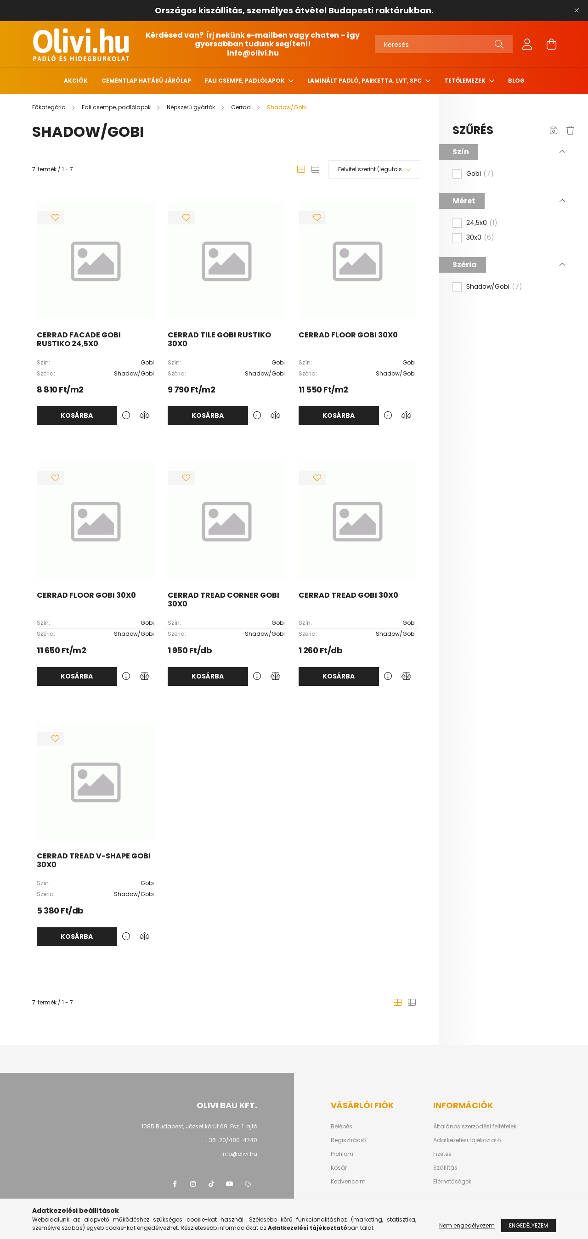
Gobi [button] (480, 174)
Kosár (339, 1168)
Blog (516, 80)
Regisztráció (348, 1140)
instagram (193, 1184)
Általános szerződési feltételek (474, 1126)
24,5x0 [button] (482, 223)
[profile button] (527, 44)
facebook (174, 1184)
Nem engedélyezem (467, 1226)
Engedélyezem (528, 1226)
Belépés (341, 1126)
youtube (229, 1184)
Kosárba (77, 415)
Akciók (76, 80)
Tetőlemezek (465, 80)
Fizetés (442, 1154)
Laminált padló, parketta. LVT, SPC (365, 80)
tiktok (211, 1184)
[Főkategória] (49, 107)
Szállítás (445, 1168)
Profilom (342, 1154)
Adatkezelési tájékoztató (467, 1140)
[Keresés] (444, 44)
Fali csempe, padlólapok (245, 80)
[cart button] (551, 44)
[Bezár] (576, 10)
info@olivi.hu (253, 53)
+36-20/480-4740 (231, 1140)
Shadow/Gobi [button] (494, 287)
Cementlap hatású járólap (146, 80)
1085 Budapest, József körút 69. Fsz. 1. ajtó (199, 1126)
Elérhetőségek (452, 1181)
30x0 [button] (480, 237)
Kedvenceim (348, 1181)
